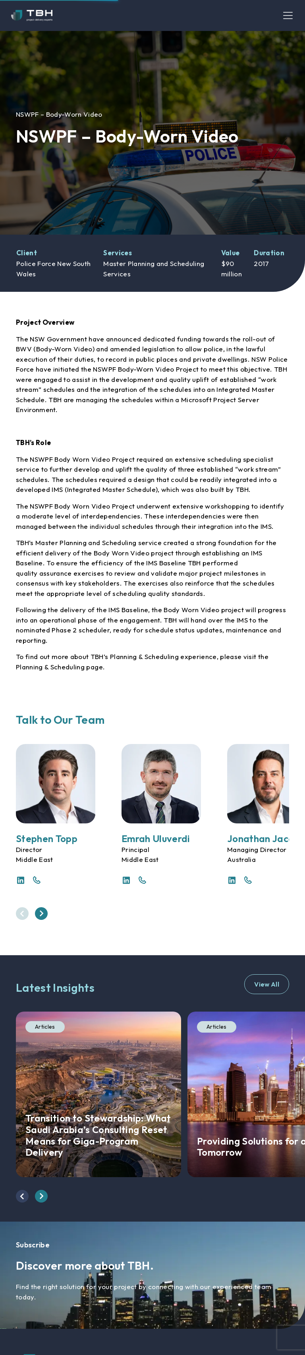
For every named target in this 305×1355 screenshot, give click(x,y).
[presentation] (22, 913)
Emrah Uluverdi (156, 838)
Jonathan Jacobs (265, 838)
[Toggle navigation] (288, 15)
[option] (152, 132)
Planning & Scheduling (50, 667)
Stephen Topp (46, 838)
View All (266, 984)
